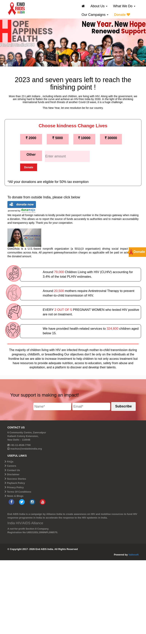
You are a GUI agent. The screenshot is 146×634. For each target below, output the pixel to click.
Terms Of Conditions (19, 491)
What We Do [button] (124, 6)
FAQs (10, 461)
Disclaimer (13, 474)
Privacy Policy (15, 487)
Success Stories (16, 478)
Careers (11, 465)
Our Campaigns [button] (95, 15)
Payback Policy (16, 483)
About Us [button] (98, 6)
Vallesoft (134, 554)
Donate (122, 15)
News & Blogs (15, 496)
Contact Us (13, 470)
